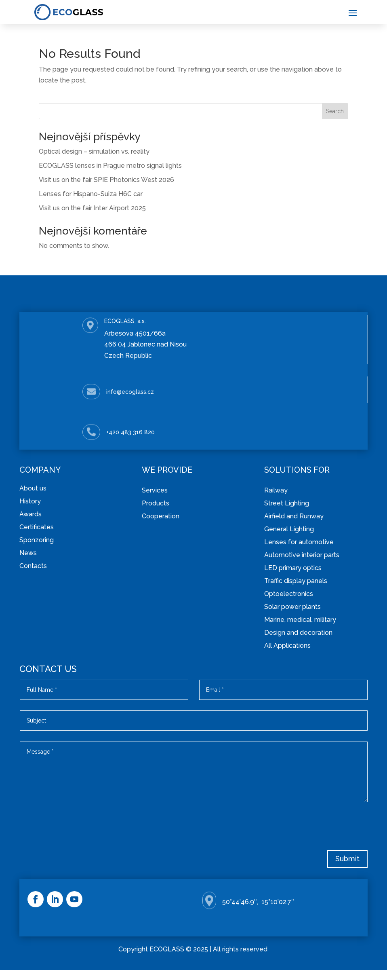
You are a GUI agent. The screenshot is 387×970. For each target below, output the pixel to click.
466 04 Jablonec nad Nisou (145, 344)
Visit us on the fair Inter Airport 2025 (92, 208)
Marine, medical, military (300, 619)
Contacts (33, 566)
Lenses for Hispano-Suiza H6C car (91, 194)
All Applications (287, 645)
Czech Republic (128, 355)
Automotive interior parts (301, 555)
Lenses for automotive (299, 542)
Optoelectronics (288, 594)
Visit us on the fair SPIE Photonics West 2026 (106, 180)
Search (335, 111)
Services (155, 490)
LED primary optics (293, 568)
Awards (30, 514)
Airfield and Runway (294, 516)
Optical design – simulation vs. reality (94, 151)
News (28, 553)
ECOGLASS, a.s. (125, 321)
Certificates (36, 527)
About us (32, 488)
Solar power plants (292, 607)
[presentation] (306, 829)
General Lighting (289, 529)
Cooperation (160, 516)
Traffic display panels (295, 581)
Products (155, 503)
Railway (276, 490)
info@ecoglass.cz (130, 392)
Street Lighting (286, 503)
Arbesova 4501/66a (135, 333)
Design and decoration (298, 632)
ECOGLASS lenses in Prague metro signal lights (110, 165)
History (30, 501)
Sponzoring (36, 540)
